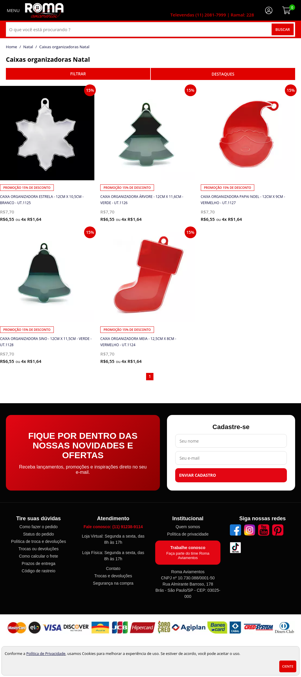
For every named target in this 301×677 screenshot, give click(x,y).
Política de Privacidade (45, 653)
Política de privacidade (188, 534)
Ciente (287, 666)
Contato (113, 568)
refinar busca (78, 74)
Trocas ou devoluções (38, 548)
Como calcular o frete (38, 556)
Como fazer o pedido (38, 526)
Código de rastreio (38, 570)
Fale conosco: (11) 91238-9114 (113, 526)
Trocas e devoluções (113, 575)
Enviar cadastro (197, 475)
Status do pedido (38, 534)
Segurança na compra (113, 583)
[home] (44, 10)
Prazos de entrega (38, 563)
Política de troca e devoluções (38, 541)
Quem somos (187, 526)
